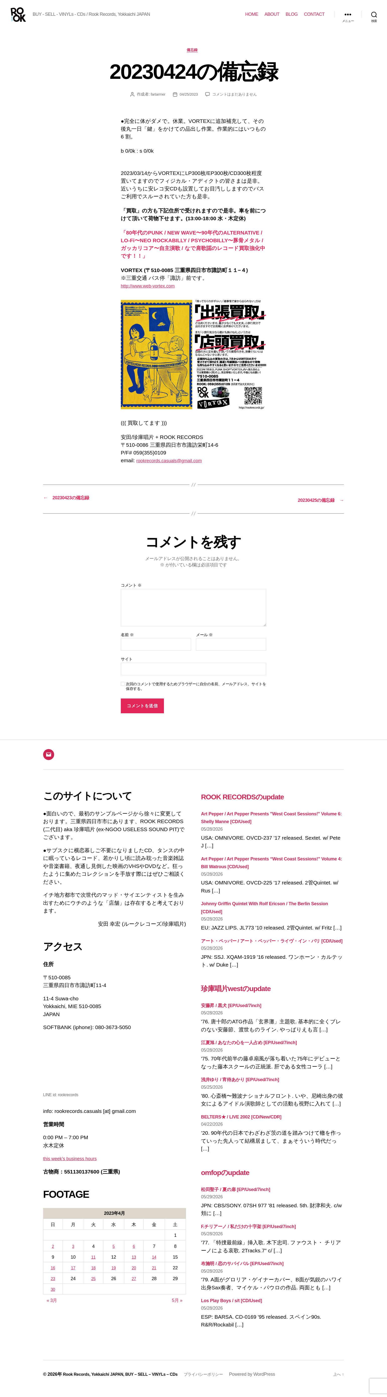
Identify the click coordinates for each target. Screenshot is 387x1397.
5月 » (177, 1308)
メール (204, 643)
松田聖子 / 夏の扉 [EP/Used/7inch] (241, 1205)
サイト (127, 667)
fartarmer (156, 103)
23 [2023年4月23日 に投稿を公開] (53, 1287)
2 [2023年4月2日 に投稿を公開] (53, 1254)
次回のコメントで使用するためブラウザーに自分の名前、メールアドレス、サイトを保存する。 (196, 694)
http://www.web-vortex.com (152, 295)
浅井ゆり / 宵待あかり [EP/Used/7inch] (247, 1096)
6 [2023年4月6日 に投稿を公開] (135, 1254)
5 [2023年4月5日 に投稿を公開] (114, 1254)
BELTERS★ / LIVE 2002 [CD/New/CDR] (248, 1133)
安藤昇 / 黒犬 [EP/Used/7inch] (236, 1022)
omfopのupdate (235, 1187)
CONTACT (314, 18)
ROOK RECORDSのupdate (260, 804)
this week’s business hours (74, 1167)
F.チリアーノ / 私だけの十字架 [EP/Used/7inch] (257, 1243)
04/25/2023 (187, 103)
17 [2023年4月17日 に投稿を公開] (73, 1276)
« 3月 (52, 1308)
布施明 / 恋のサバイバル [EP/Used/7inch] (250, 1280)
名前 (127, 643)
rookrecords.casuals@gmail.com (174, 470)
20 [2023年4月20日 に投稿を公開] (135, 1276)
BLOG (292, 18)
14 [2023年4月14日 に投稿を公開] (155, 1265)
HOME (251, 18)
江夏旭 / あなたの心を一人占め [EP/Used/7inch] (258, 1059)
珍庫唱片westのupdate (250, 1004)
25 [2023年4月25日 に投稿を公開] (94, 1287)
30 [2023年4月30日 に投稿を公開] (53, 1298)
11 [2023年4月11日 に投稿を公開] (94, 1265)
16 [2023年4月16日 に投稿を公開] (53, 1276)
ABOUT (271, 18)
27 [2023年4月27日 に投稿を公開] (135, 1287)
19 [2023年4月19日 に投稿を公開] (114, 1276)
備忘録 (194, 59)
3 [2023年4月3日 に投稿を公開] (74, 1254)
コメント (131, 594)
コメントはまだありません (235, 103)
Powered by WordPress (272, 1382)
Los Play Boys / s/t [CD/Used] (236, 1317)
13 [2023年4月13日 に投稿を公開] (135, 1265)
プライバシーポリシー (221, 1382)
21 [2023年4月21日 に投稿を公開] (155, 1276)
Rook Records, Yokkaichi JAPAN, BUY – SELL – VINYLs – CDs (127, 1382)
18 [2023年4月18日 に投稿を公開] (94, 1276)
